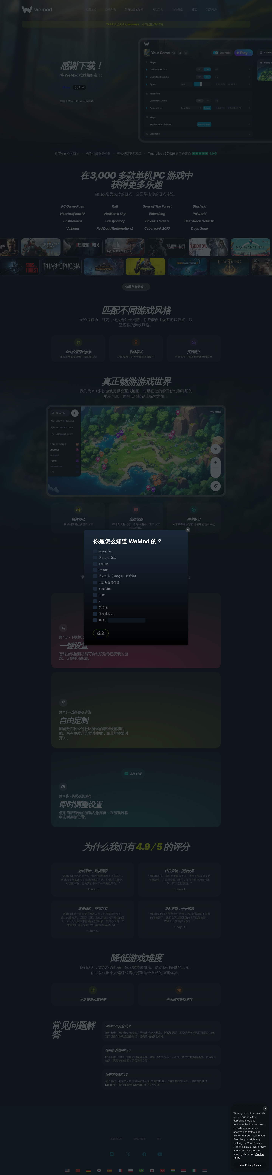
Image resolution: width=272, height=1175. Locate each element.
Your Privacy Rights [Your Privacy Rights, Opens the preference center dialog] (250, 1165)
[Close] (265, 1108)
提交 (101, 633)
